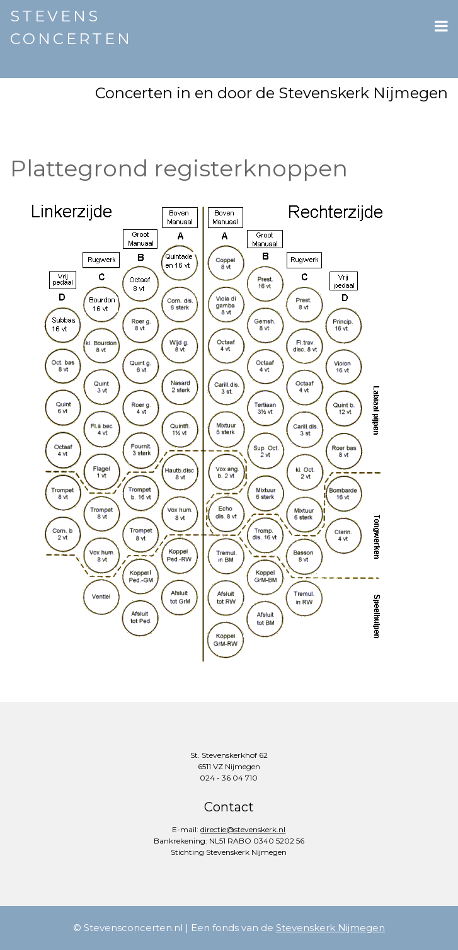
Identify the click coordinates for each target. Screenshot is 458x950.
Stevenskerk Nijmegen (330, 928)
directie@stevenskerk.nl (242, 829)
